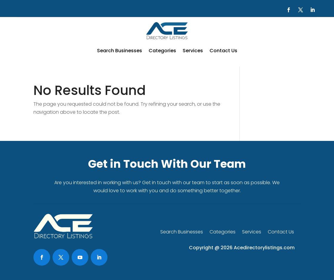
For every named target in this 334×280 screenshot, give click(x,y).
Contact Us (223, 50)
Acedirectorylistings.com (264, 247)
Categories (162, 50)
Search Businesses (119, 50)
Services (193, 50)
